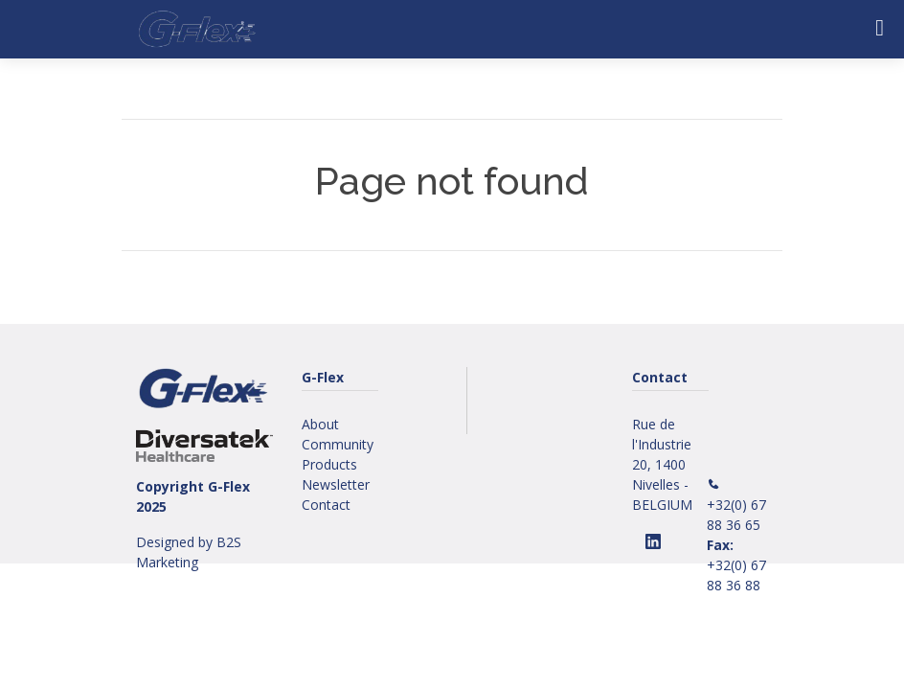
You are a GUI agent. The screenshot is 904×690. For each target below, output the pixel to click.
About (320, 424)
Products (329, 464)
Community (337, 444)
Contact (326, 504)
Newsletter (336, 484)
